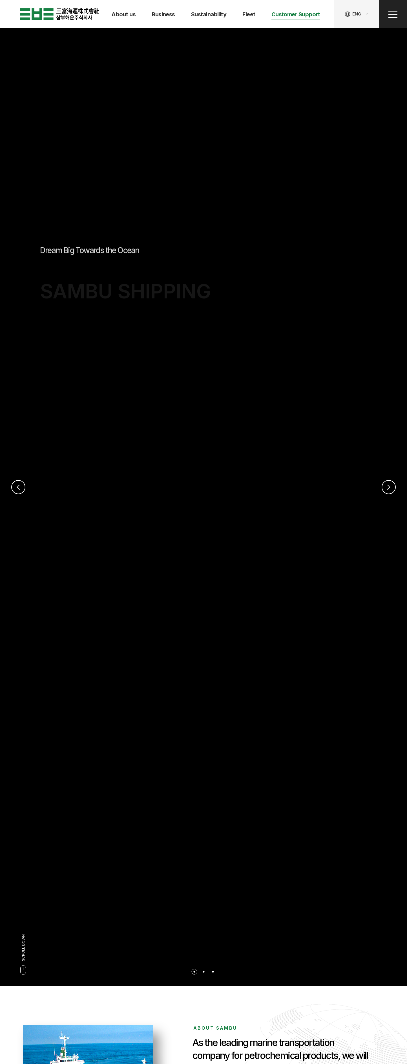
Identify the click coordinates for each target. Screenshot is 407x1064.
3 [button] (213, 972)
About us (123, 14)
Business (163, 14)
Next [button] (389, 487)
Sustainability (208, 14)
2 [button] (203, 972)
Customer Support (295, 14)
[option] (203, 507)
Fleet (248, 14)
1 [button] (194, 972)
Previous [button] (18, 487)
